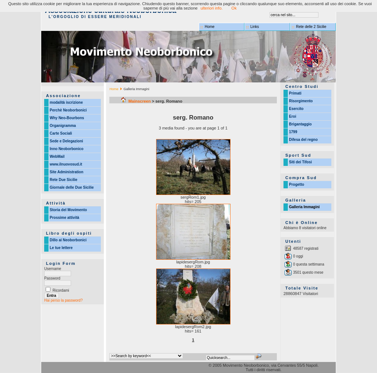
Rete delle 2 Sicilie (311, 27)
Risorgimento (301, 101)
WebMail (57, 156)
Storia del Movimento (68, 210)
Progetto (296, 184)
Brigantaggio (300, 124)
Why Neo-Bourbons (67, 118)
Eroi (292, 116)
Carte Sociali (61, 133)
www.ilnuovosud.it (66, 164)
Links (254, 27)
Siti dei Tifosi (300, 162)
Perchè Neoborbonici (68, 110)
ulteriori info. (212, 8)
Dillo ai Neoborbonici (68, 240)
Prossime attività (64, 218)
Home (210, 27)
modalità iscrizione (66, 102)
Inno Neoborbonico (67, 149)
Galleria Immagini (304, 207)
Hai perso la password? (63, 300)
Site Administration (66, 172)
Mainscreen (136, 101)
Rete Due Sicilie (63, 180)
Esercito (296, 109)
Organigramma (63, 126)
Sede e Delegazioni (66, 141)
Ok (234, 8)
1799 (293, 132)
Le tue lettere (61, 248)
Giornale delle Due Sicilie (72, 187)
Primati (295, 93)
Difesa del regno (303, 140)
